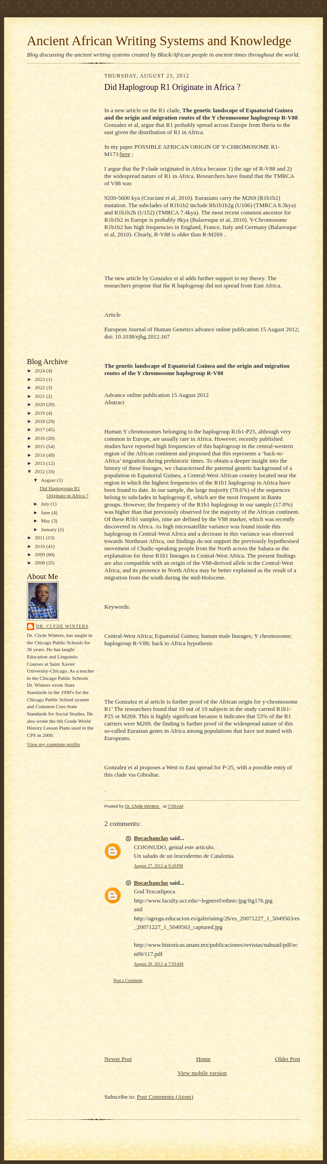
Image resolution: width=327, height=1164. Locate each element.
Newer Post (118, 1058)
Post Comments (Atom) (165, 1096)
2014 (40, 455)
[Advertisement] (54, 213)
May (46, 520)
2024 (40, 370)
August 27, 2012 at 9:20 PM (158, 865)
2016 (40, 438)
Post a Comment (128, 980)
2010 (40, 546)
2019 (40, 413)
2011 (40, 537)
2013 (40, 463)
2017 (40, 429)
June (46, 512)
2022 (40, 387)
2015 (40, 446)
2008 (40, 562)
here (125, 154)
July (46, 503)
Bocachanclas (151, 838)
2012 (40, 471)
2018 (40, 421)
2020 (40, 404)
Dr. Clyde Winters (62, 626)
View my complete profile (53, 744)
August (49, 480)
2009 (40, 554)
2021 (40, 396)
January (49, 529)
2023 (40, 379)
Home (203, 1058)
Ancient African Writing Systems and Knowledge (159, 40)
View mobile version (202, 1073)
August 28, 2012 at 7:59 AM (159, 963)
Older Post (287, 1058)
